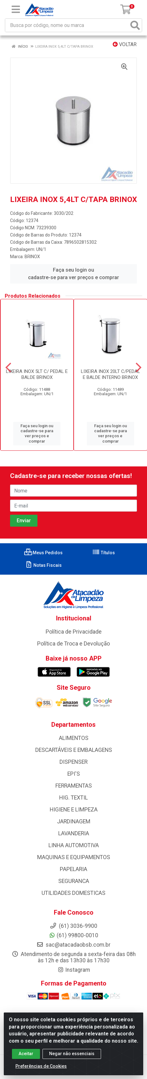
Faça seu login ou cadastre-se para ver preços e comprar (73, 273)
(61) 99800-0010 (73, 935)
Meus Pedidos (43, 552)
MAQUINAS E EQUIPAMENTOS (73, 857)
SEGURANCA (73, 881)
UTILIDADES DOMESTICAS (73, 893)
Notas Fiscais (43, 565)
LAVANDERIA (73, 833)
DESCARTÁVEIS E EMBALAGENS (73, 750)
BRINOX (32, 256)
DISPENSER (73, 762)
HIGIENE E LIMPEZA (74, 809)
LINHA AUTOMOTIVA (73, 845)
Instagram (73, 970)
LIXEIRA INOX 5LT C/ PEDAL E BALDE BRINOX (37, 374)
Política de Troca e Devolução (73, 643)
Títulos (103, 552)
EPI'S (73, 774)
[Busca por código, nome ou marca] (67, 25)
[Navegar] (8, 367)
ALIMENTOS (73, 738)
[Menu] (15, 9)
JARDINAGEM (73, 821)
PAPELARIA (73, 869)
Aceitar (26, 1054)
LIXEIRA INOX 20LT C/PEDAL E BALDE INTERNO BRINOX (110, 374)
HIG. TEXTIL (73, 798)
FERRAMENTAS (73, 786)
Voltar (125, 44)
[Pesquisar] (135, 25)
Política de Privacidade (74, 632)
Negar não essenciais (71, 1054)
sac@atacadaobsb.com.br (73, 945)
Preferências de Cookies (41, 1067)
